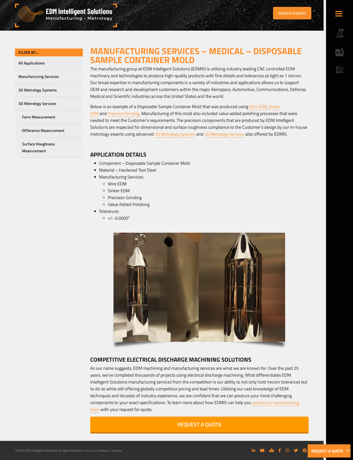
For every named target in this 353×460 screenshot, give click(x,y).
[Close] (348, 450)
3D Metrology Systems (37, 90)
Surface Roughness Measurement (38, 147)
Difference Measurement (43, 130)
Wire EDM (258, 106)
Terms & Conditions (96, 450)
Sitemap (117, 450)
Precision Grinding (125, 113)
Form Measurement (38, 117)
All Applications (31, 63)
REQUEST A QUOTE (292, 13)
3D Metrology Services (37, 103)
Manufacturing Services (38, 76)
